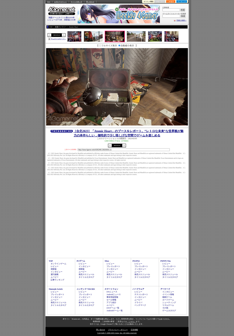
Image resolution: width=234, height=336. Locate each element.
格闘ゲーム (167, 297)
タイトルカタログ (86, 277)
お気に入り (160, 2)
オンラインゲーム (58, 263)
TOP (51, 261)
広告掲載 (134, 330)
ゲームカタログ (169, 310)
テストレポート (141, 294)
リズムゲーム (168, 305)
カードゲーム (168, 300)
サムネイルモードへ (58, 39)
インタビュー (56, 272)
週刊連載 (55, 274)
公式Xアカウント (60, 2)
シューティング (169, 302)
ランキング (182, 2)
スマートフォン (111, 289)
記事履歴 (170, 2)
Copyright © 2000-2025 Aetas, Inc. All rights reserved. (117, 333)
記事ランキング (57, 280)
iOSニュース (112, 292)
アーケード (165, 289)
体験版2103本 (70, 20)
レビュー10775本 (54, 20)
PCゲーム (81, 261)
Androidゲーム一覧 (115, 310)
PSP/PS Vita (165, 261)
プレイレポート (113, 266)
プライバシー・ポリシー (118, 330)
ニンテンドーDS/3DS (86, 289)
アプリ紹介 (111, 302)
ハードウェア (138, 289)
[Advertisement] (117, 232)
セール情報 (111, 300)
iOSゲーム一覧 (113, 308)
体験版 (54, 269)
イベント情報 (168, 294)
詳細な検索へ (181, 20)
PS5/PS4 (136, 261)
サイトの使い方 (76, 2)
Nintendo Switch (56, 289)
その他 (165, 308)
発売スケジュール (86, 274)
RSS (48, 2)
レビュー (55, 266)
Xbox (107, 261)
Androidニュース (114, 294)
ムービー (55, 277)
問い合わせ (90, 2)
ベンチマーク (140, 305)
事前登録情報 (112, 297)
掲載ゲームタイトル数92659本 (62, 17)
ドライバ (138, 302)
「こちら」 (131, 321)
